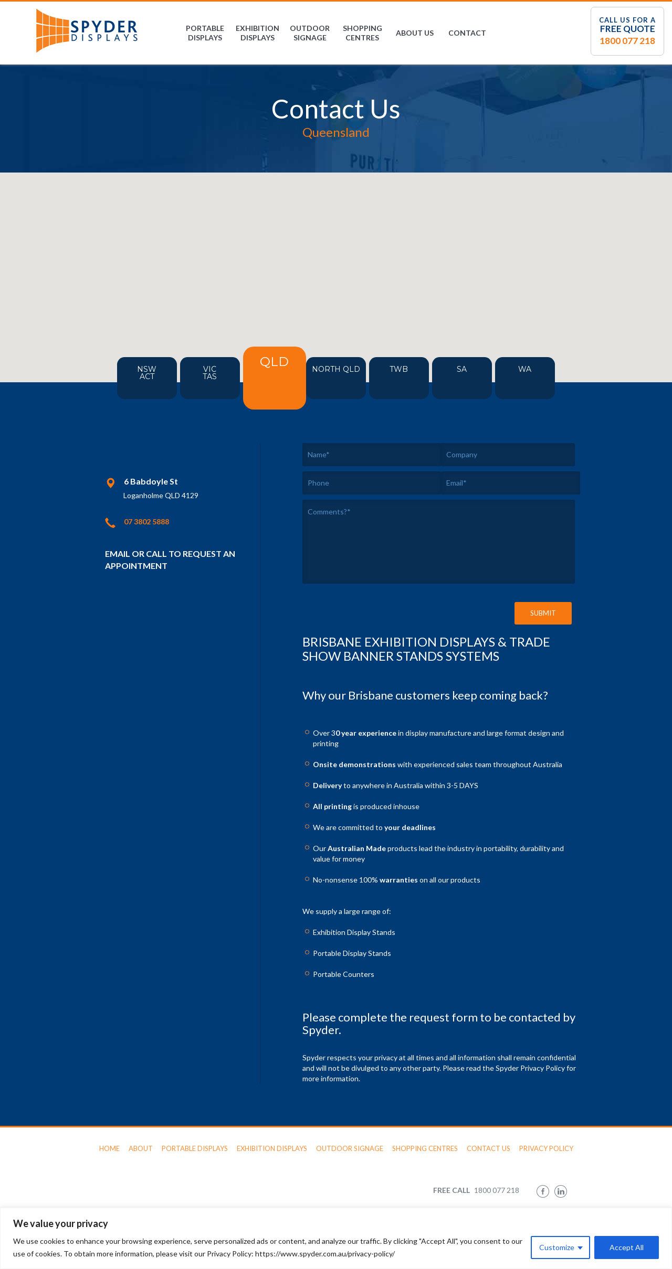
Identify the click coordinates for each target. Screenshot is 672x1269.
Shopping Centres (362, 33)
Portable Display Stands (352, 953)
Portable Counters (343, 974)
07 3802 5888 (146, 521)
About (141, 1148)
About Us (415, 32)
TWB (410, 378)
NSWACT (136, 381)
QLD (273, 377)
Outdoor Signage (310, 33)
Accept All (627, 1247)
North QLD (346, 381)
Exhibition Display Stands (354, 932)
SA (473, 378)
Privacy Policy (546, 1148)
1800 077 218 (627, 40)
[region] (336, 1238)
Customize (556, 1247)
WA (535, 378)
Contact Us (488, 1148)
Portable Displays (205, 33)
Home (109, 1148)
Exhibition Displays (257, 33)
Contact (467, 32)
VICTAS (200, 381)
